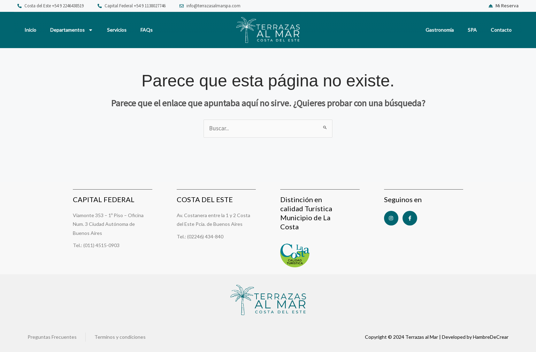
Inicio (30, 30)
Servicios (117, 30)
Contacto (501, 30)
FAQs (146, 30)
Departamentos (71, 30)
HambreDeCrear (490, 337)
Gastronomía (440, 30)
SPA (472, 30)
